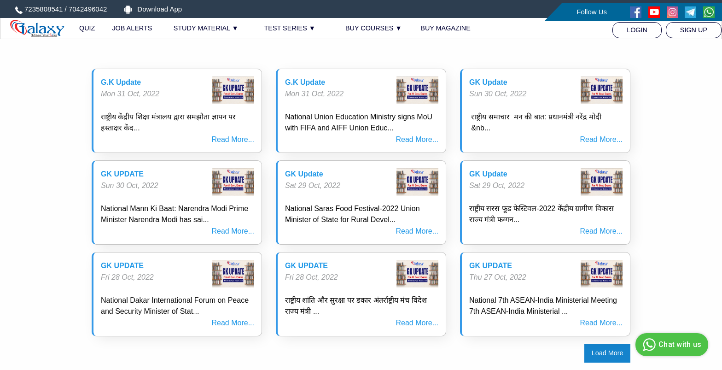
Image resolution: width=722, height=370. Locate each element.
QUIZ (87, 28)
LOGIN (637, 30)
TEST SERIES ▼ (290, 28)
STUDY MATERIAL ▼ (206, 28)
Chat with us (670, 344)
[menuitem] (637, 30)
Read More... (233, 139)
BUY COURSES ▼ (373, 28)
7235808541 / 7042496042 (65, 9)
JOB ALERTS (132, 28)
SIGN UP (693, 30)
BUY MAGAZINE (445, 28)
